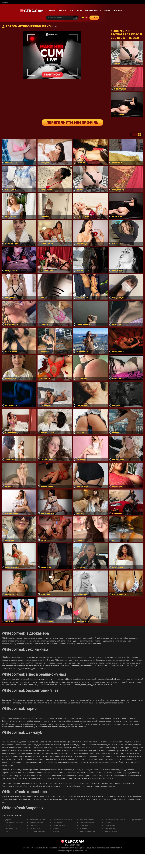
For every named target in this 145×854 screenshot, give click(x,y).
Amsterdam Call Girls (37, 820)
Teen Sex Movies (111, 831)
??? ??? (7, 825)
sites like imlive (110, 828)
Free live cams (110, 825)
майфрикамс (91, 11)
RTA (66, 845)
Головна (51, 11)
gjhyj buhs (83, 828)
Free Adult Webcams (37, 831)
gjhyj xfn (56, 831)
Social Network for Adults (13, 823)
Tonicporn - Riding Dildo (88, 831)
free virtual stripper (86, 820)
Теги (71, 11)
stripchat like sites (36, 823)
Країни (79, 11)
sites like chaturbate (87, 823)
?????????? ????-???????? (62, 820)
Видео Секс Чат (59, 825)
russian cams (35, 828)
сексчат (5, 2)
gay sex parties (137, 820)
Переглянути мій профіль (72, 122)
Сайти (61, 11)
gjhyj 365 (7, 820)
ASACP (72, 845)
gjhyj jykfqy (34, 825)
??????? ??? (8, 831)
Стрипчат (117, 11)
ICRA (78, 845)
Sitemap (56, 828)
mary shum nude (10, 828)
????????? (108, 823)
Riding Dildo (84, 825)
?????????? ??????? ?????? (115, 820)
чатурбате (105, 11)
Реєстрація (94, 17)
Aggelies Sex (57, 823)
